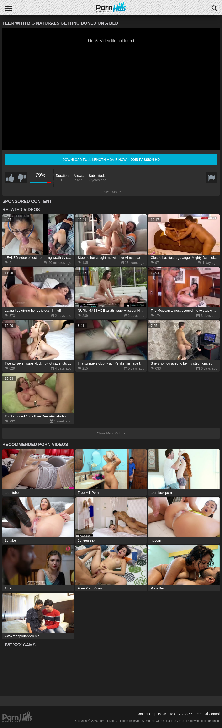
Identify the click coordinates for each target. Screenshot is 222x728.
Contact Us (145, 714)
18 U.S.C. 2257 (180, 714)
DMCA (161, 714)
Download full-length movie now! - (111, 159)
